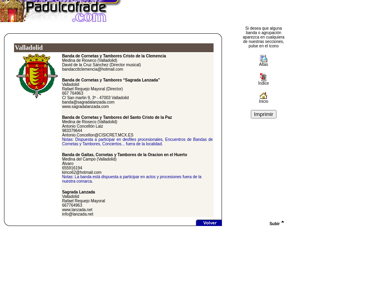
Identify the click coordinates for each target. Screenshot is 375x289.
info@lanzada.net (77, 214)
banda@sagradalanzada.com (88, 102)
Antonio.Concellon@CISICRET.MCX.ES (97, 135)
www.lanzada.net (77, 210)
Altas (263, 64)
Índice (263, 81)
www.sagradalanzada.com (85, 106)
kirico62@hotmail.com (82, 172)
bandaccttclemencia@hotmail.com (92, 69)
